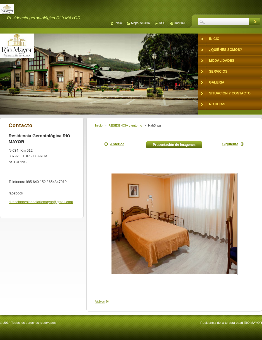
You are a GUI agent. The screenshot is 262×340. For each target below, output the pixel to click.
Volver (100, 301)
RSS (162, 23)
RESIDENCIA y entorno (125, 125)
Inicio (99, 125)
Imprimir (179, 23)
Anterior (117, 144)
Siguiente (230, 144)
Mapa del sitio (140, 23)
